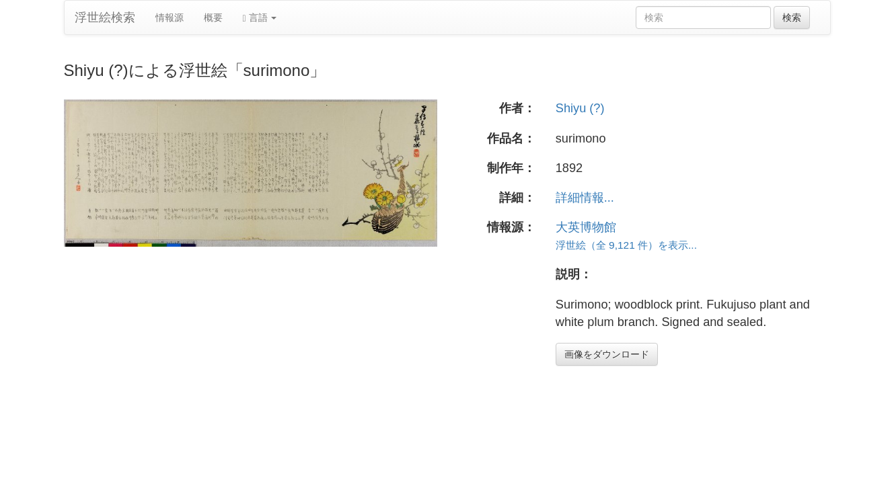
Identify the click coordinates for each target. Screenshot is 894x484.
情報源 (169, 17)
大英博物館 (586, 227)
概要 (213, 17)
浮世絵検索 (105, 17)
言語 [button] (260, 18)
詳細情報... (585, 197)
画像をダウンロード (606, 354)
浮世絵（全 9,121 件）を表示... (626, 245)
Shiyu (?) (580, 108)
